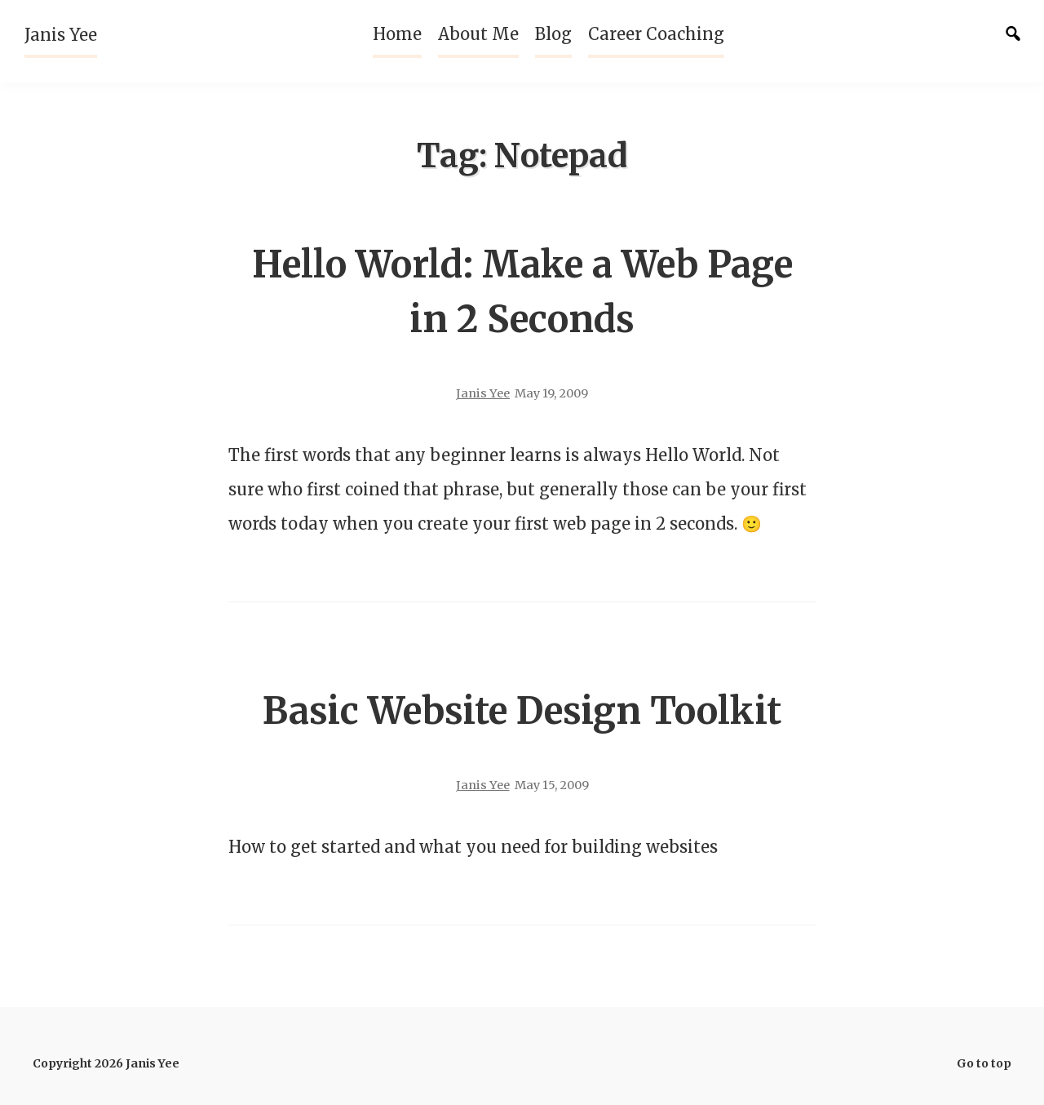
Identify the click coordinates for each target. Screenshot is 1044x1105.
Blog (553, 34)
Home (397, 34)
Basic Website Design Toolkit (522, 711)
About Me (478, 34)
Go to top (984, 1063)
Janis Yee (60, 34)
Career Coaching (656, 34)
